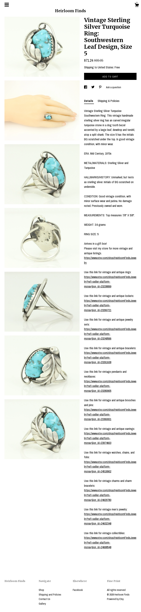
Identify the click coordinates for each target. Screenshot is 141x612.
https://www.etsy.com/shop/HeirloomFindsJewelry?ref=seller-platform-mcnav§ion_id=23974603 (110, 438)
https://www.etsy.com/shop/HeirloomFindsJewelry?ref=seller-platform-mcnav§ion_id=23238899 (110, 281)
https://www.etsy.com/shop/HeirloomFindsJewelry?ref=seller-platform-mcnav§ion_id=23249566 (110, 333)
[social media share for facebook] (86, 87)
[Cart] (137, 5)
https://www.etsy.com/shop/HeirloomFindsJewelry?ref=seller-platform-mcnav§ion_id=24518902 (110, 466)
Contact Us (44, 599)
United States (105, 67)
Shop (41, 590)
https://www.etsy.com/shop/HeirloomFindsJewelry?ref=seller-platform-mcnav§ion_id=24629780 (110, 495)
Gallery (42, 603)
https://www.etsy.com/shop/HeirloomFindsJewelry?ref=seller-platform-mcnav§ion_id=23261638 (110, 357)
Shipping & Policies (108, 101)
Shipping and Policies (50, 594)
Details (89, 101)
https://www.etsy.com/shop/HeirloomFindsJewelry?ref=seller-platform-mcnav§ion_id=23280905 (110, 386)
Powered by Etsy (115, 599)
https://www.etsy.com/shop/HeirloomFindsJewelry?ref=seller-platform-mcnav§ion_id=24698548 (110, 542)
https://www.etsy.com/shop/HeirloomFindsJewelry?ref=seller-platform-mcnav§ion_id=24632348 (110, 518)
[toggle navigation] (6, 4)
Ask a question (113, 87)
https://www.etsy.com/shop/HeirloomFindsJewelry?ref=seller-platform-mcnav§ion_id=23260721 (110, 305)
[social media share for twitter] (93, 87)
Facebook (78, 590)
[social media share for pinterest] (100, 87)
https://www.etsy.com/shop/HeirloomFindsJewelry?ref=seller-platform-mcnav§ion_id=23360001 (110, 414)
